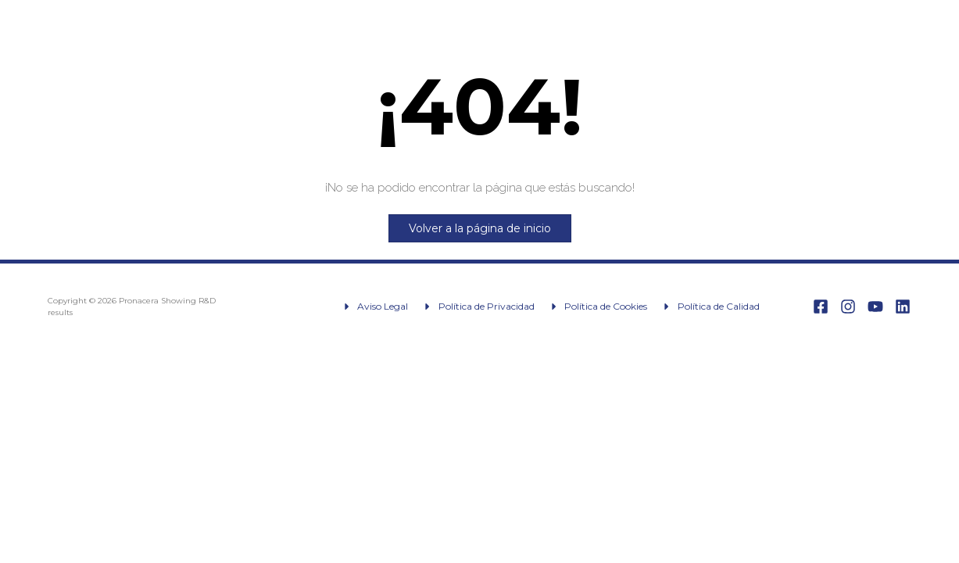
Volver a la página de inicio (480, 228)
